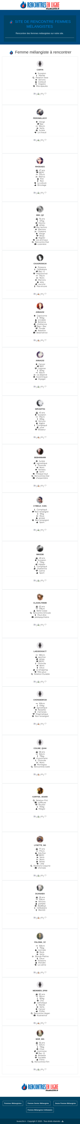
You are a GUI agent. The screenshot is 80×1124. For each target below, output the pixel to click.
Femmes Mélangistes (13, 1103)
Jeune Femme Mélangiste (65, 1103)
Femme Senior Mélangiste (38, 1103)
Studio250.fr (21, 1121)
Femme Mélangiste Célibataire (40, 1110)
